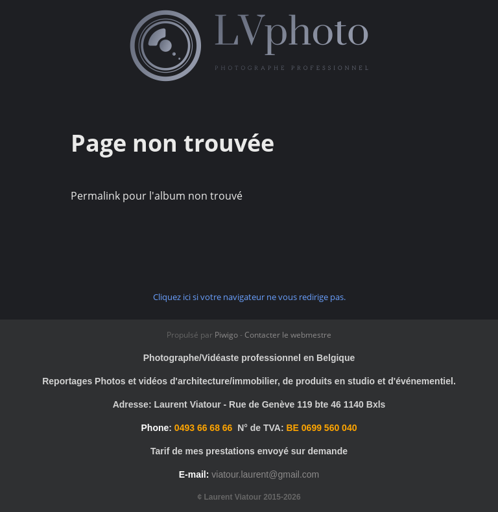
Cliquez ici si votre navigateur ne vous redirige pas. (249, 297)
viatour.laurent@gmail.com (265, 474)
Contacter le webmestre (287, 334)
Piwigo (226, 334)
